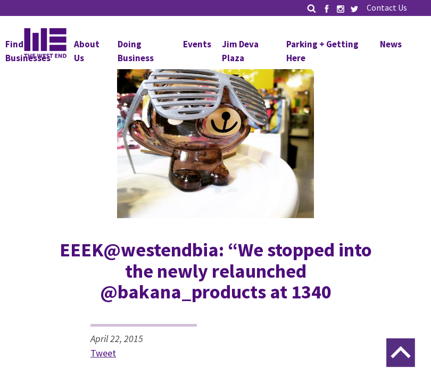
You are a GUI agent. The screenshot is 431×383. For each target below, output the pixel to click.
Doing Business (136, 51)
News (391, 44)
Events (197, 44)
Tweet (103, 353)
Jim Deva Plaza (240, 51)
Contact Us (387, 7)
